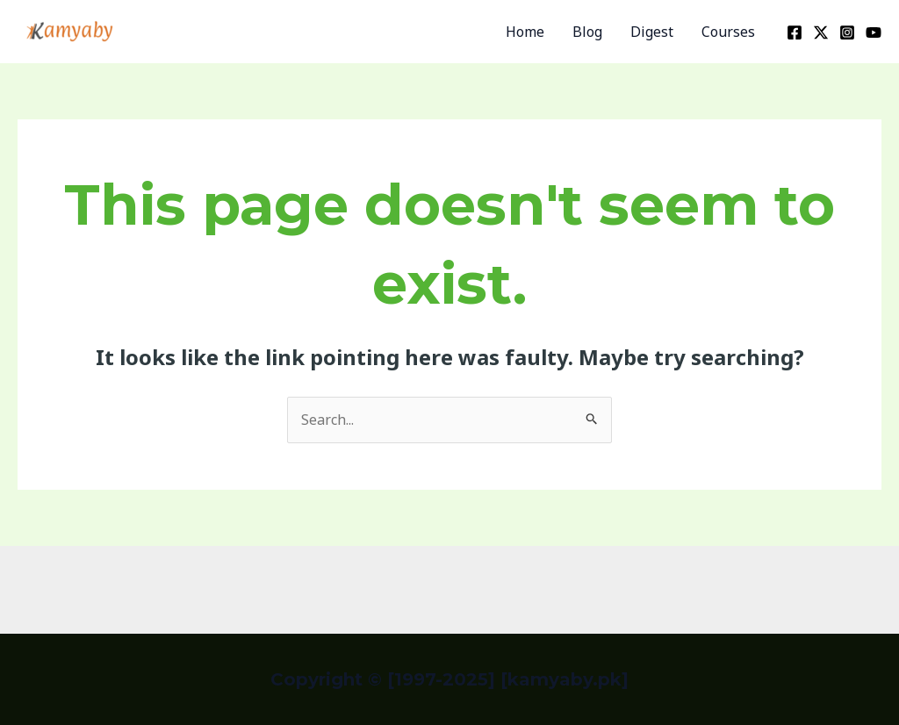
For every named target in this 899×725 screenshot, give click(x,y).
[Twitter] (821, 32)
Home (525, 31)
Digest (651, 31)
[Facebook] (794, 32)
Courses (728, 31)
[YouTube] (873, 32)
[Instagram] (847, 32)
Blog (587, 31)
